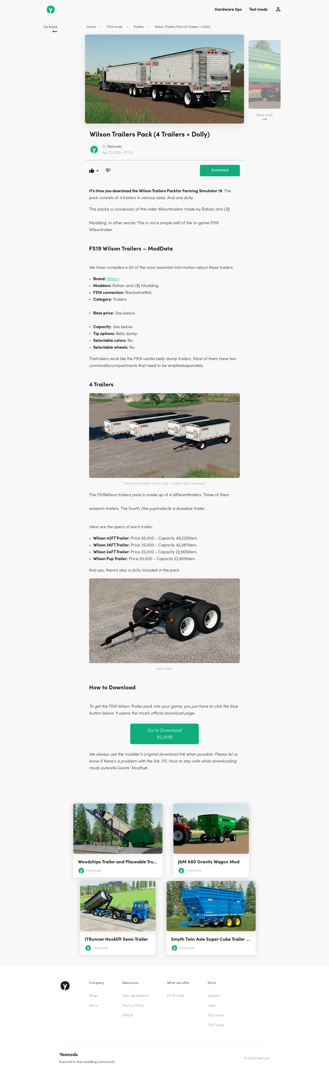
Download (219, 170)
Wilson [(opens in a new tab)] (113, 279)
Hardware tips (228, 9)
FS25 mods (216, 1025)
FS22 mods (216, 1015)
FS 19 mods (175, 996)
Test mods (258, 9)
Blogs (93, 996)
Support (214, 996)
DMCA (127, 1015)
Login (212, 1005)
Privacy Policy (133, 1005)
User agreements (135, 996)
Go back (50, 27)
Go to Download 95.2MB (165, 734)
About (93, 1005)
